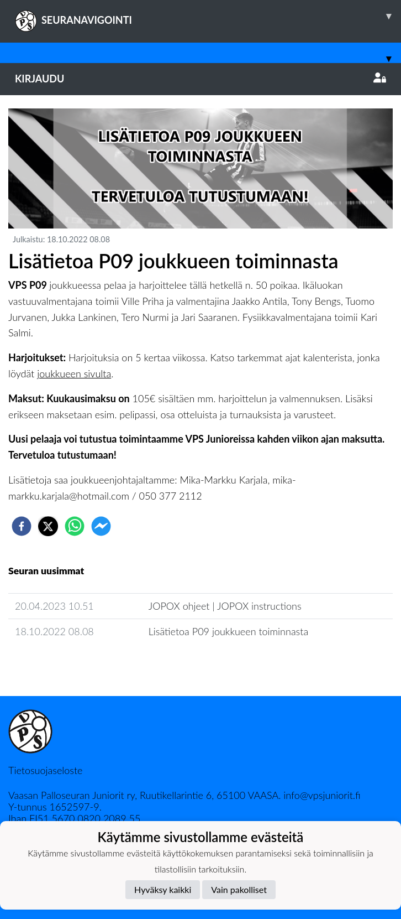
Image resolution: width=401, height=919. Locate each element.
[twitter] (48, 526)
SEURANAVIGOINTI (208, 16)
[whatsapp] (75, 526)
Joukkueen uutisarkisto (64, 663)
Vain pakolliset (239, 889)
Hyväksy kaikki (162, 889)
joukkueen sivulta (74, 373)
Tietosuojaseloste (45, 770)
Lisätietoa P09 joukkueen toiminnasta (228, 631)
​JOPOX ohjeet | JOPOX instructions (225, 606)
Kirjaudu (200, 78)
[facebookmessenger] (101, 526)
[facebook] (21, 526)
